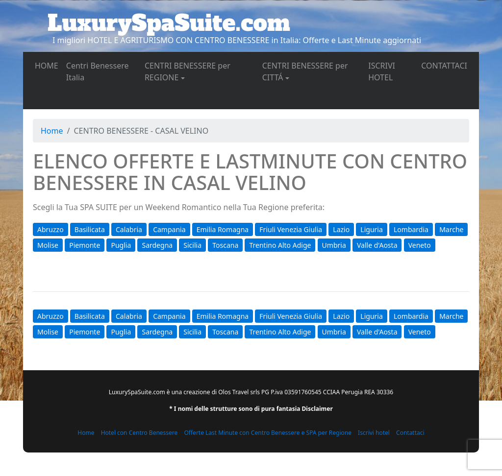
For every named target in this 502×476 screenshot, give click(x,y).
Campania (169, 229)
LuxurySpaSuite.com (169, 23)
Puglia (121, 245)
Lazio (341, 229)
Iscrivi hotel (374, 432)
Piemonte (84, 245)
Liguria (371, 229)
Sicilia (192, 245)
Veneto (419, 245)
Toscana (225, 245)
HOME (48, 65)
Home (52, 130)
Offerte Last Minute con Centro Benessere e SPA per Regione (267, 432)
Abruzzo (50, 229)
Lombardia (411, 229)
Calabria (129, 229)
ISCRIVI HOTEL (392, 71)
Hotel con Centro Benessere (139, 432)
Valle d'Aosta (377, 245)
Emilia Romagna (223, 229)
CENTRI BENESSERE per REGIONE (187, 71)
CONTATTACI (446, 65)
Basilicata (90, 229)
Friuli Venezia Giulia (290, 229)
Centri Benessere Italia (97, 71)
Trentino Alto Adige (280, 245)
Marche (451, 229)
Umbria (334, 245)
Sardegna (157, 245)
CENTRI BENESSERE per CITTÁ (305, 71)
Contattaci (410, 432)
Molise (47, 245)
